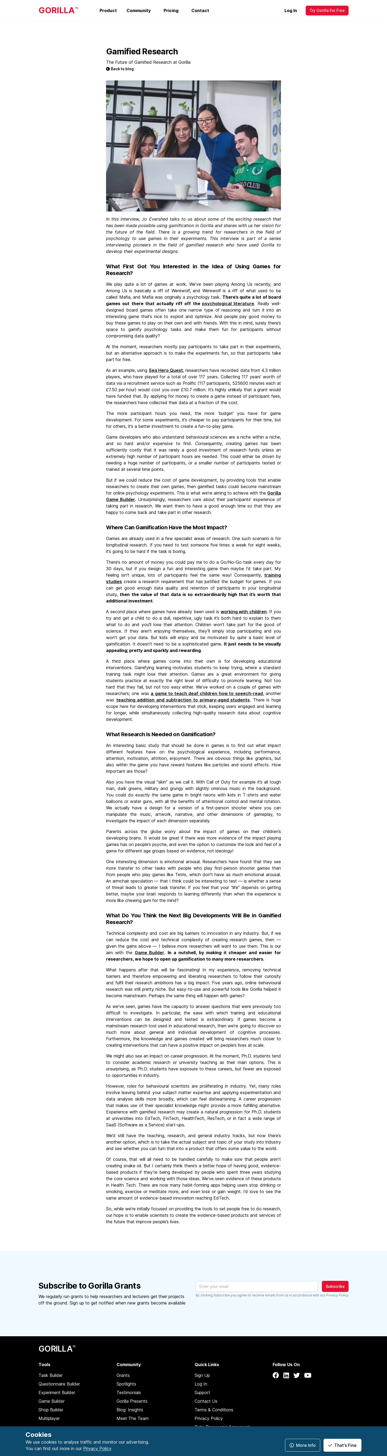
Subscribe (335, 1286)
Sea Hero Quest (166, 370)
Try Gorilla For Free (327, 10)
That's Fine (342, 1445)
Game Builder (149, 952)
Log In (290, 10)
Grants (123, 1375)
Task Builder (50, 1375)
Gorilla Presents (132, 1401)
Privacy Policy (337, 1295)
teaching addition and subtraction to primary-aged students (183, 700)
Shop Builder (50, 1409)
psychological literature (228, 303)
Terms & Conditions (214, 1409)
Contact (200, 10)
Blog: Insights (130, 1409)
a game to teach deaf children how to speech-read (207, 693)
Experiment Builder (56, 1392)
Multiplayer (49, 1418)
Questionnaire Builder (59, 1384)
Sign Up (202, 1375)
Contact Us (206, 1401)
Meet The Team (133, 1418)
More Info (303, 1445)
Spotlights (126, 1384)
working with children (244, 611)
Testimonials (129, 1392)
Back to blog (120, 68)
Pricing (171, 10)
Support (202, 1392)
